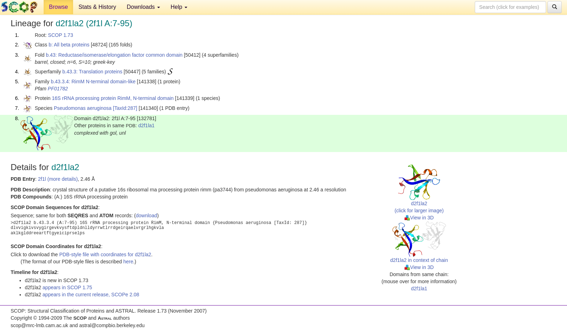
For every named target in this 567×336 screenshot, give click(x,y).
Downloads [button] (143, 7)
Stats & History (97, 7)
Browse (58, 7)
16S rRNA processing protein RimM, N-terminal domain (113, 98)
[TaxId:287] (125, 108)
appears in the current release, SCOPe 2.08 (91, 294)
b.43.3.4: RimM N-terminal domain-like (93, 81)
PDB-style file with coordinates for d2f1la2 (105, 254)
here (128, 261)
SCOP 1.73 (60, 35)
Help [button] (179, 7)
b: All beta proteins (69, 44)
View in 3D (419, 217)
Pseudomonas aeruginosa (83, 108)
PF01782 (58, 88)
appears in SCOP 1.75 (67, 287)
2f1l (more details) (58, 179)
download (146, 215)
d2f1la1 (146, 125)
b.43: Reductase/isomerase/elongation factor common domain (114, 55)
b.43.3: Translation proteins (92, 71)
